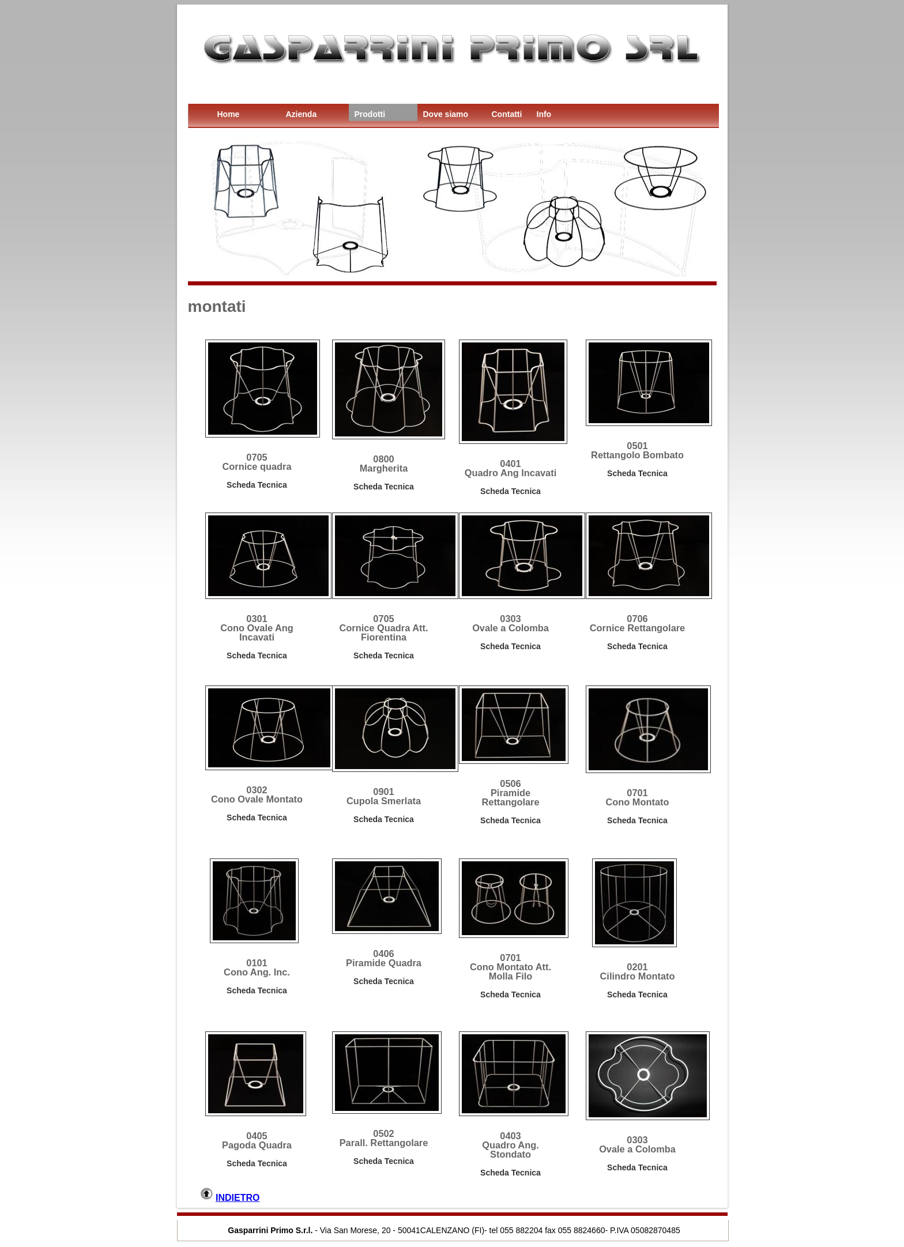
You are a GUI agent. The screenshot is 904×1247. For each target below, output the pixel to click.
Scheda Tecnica (257, 484)
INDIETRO (237, 1198)
